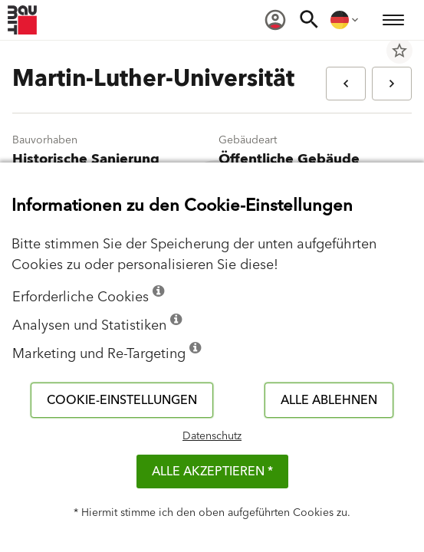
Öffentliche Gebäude (289, 159)
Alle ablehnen (329, 400)
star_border (399, 50)
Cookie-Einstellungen (122, 400)
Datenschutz (212, 436)
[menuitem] (275, 20)
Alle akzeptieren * (212, 471)
